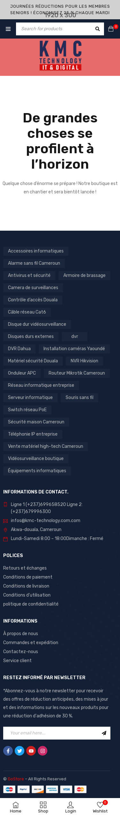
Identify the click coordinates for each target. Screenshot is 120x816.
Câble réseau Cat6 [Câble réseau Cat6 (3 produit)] (27, 312)
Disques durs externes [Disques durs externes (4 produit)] (31, 336)
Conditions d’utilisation (27, 595)
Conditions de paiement (27, 577)
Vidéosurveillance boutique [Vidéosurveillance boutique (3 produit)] (36, 458)
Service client (17, 660)
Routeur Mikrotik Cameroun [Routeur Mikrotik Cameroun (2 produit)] (77, 373)
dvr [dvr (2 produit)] (74, 336)
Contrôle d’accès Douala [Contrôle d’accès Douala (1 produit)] (33, 300)
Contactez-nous (20, 651)
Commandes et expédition (30, 642)
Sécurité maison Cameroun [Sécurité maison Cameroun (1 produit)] (36, 422)
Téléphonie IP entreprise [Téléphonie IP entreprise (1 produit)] (33, 434)
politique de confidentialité (31, 604)
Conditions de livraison (26, 586)
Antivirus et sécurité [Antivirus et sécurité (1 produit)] (29, 275)
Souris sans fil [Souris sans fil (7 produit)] (79, 397)
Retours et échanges (25, 568)
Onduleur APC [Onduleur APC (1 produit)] (22, 373)
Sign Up (104, 733)
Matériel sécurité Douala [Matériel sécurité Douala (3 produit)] (33, 361)
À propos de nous (20, 633)
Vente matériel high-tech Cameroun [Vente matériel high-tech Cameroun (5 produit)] (45, 446)
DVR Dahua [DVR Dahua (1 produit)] (19, 348)
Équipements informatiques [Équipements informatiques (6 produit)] (37, 471)
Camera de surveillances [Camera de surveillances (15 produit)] (33, 287)
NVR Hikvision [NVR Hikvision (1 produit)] (84, 361)
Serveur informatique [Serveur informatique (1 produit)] (30, 397)
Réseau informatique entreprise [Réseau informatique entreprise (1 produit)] (41, 385)
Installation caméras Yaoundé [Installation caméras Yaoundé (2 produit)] (74, 348)
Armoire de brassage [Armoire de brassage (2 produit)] (84, 275)
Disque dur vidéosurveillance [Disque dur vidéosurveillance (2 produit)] (37, 324)
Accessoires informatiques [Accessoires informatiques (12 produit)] (36, 251)
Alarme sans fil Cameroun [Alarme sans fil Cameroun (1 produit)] (34, 263)
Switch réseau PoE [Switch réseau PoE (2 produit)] (27, 409)
